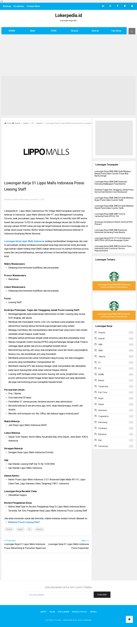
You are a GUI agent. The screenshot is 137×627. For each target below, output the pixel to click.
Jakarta (101, 356)
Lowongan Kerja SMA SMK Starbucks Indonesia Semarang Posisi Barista (111, 231)
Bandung (102, 434)
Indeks (94, 612)
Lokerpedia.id (68, 620)
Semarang (103, 446)
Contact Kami (34, 6)
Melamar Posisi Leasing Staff (24, 522)
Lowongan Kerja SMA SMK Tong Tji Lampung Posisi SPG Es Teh (110, 215)
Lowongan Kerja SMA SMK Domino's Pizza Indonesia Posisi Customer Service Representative (113, 248)
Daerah (95, 31)
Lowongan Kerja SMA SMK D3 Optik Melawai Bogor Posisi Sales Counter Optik (114, 199)
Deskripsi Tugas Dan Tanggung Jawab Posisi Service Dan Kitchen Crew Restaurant (114, 191)
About (43, 612)
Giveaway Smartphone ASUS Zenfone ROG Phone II (114, 223)
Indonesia (102, 410)
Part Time (102, 392)
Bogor (101, 398)
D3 (99, 368)
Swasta (74, 31)
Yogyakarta (103, 416)
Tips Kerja (116, 31)
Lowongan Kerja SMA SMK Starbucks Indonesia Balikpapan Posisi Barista (111, 183)
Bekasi (101, 380)
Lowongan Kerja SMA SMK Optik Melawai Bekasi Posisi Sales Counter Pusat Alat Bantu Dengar (113, 173)
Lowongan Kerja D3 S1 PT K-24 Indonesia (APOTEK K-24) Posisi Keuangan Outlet (112, 239)
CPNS (53, 31)
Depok (20, 529)
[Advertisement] (68, 55)
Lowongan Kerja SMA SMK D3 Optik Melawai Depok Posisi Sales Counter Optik (114, 207)
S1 (30, 529)
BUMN (12, 31)
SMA (100, 350)
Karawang (102, 422)
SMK (100, 344)
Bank (32, 31)
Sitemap (7, 6)
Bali (100, 440)
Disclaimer (19, 6)
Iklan (52, 612)
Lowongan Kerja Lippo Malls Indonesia (24, 241)
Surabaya (102, 428)
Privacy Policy (80, 612)
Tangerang (103, 386)
